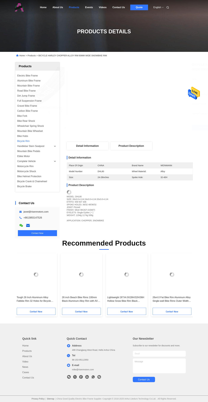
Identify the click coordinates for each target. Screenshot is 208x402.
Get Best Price (147, 127)
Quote (139, 7)
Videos (102, 7)
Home (43, 7)
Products (74, 7)
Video (25, 361)
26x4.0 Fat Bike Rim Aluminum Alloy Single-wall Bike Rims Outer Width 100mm (172, 299)
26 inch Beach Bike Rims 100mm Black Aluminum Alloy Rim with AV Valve (80, 299)
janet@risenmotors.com (36, 211)
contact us (144, 379)
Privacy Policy (38, 399)
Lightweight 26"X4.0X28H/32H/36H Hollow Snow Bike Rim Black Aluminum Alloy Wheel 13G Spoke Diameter (125, 299)
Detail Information (87, 145)
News (25, 367)
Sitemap (50, 399)
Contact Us (119, 7)
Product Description (131, 145)
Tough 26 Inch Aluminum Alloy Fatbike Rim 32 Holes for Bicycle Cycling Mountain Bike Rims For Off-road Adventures (36, 299)
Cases (25, 372)
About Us (57, 7)
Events (89, 7)
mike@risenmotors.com (83, 369)
